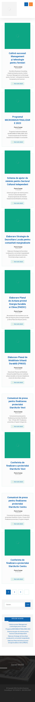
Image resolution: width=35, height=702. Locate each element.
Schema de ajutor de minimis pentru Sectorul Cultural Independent (18, 632)
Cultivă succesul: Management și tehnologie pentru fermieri (18, 625)
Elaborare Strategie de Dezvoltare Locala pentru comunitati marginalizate (18, 637)
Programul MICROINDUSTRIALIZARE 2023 (18, 629)
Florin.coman (18, 66)
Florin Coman (18, 127)
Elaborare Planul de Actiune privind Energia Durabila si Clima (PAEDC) (18, 641)
